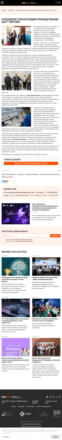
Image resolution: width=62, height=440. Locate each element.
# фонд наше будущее (22, 195)
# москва (44, 195)
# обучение (38, 195)
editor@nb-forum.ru (35, 401)
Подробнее (5, 437)
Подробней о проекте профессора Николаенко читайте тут (31, 163)
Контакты (13, 406)
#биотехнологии (7, 177)
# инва (6, 195)
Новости (11, 10)
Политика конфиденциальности (31, 423)
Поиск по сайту (30, 406)
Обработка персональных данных (31, 426)
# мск (12, 195)
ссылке (45, 154)
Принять (55, 437)
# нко (31, 195)
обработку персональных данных (24, 239)
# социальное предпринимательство (19, 192)
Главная (4, 10)
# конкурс (40, 192)
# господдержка (51, 192)
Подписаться (55, 235)
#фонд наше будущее (9, 174)
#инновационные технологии (50, 174)
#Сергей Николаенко (32, 174)
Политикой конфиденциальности (24, 241)
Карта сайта (21, 406)
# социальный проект (53, 195)
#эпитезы (20, 174)
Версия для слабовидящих (44, 406)
